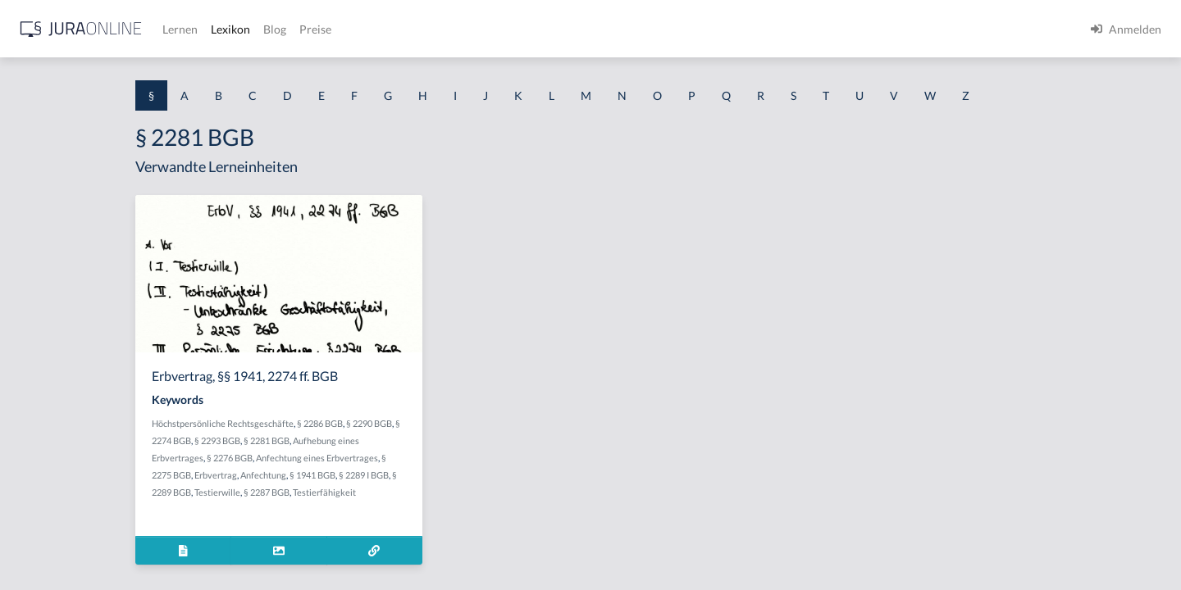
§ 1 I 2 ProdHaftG (57, 432)
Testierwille (357, 492)
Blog (537, 29)
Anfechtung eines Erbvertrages (456, 457)
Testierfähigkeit (463, 492)
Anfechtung (403, 475)
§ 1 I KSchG (42, 506)
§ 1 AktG (35, 174)
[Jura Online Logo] (343, 29)
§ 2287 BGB (406, 492)
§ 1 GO (30, 248)
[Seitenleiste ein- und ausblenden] (236, 25)
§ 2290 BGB (508, 423)
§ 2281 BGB (406, 440)
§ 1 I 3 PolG (42, 469)
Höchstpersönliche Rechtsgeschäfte (362, 423)
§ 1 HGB (34, 285)
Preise (578, 29)
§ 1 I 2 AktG (42, 395)
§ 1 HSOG (37, 322)
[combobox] (131, 79)
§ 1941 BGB (452, 475)
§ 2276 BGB (369, 457)
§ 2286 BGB (459, 423)
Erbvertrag (355, 475)
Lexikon (493, 29)
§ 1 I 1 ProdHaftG (57, 358)
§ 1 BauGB (39, 211)
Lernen (442, 29)
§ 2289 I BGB (503, 475)
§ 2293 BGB (357, 440)
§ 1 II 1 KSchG (48, 543)
